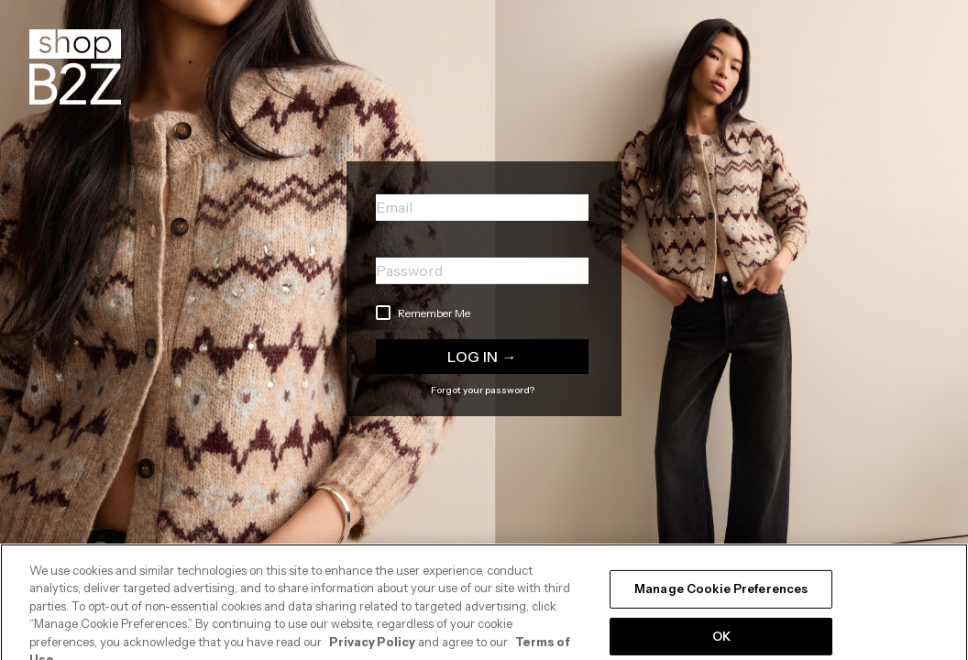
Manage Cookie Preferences (721, 597)
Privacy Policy (372, 650)
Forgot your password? (482, 390)
